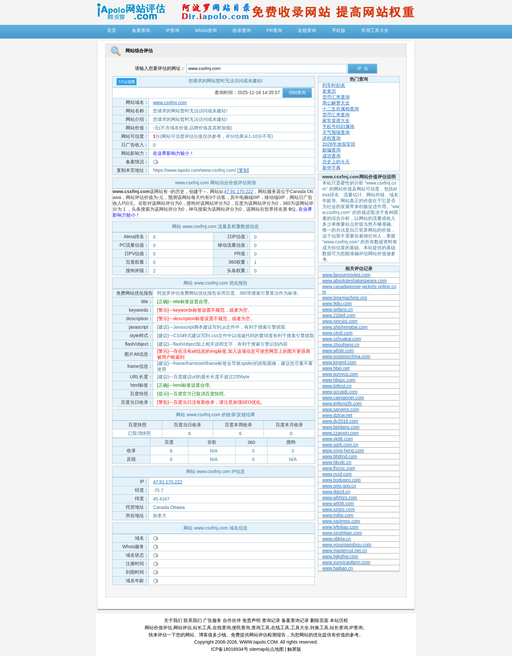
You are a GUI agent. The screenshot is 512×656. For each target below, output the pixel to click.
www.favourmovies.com (346, 274)
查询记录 (271, 620)
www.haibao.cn (337, 568)
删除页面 (319, 620)
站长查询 (339, 627)
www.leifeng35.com (342, 403)
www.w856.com (338, 503)
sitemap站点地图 (266, 649)
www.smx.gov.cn (339, 485)
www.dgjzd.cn (336, 491)
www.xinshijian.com (342, 532)
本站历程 (339, 620)
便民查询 (241, 627)
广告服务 (212, 620)
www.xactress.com (341, 521)
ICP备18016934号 (229, 649)
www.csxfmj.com (169, 102)
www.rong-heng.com (343, 450)
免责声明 (251, 620)
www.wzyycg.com (340, 374)
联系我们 (193, 620)
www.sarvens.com (340, 409)
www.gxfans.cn (337, 309)
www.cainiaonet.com (343, 397)
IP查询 (356, 627)
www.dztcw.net (337, 415)
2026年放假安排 (338, 144)
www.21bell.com (338, 315)
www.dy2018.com (340, 421)
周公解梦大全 (336, 103)
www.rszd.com (337, 474)
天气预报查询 (336, 132)
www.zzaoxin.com (340, 432)
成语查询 (331, 155)
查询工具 (260, 627)
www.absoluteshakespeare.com (354, 280)
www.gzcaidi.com (339, 391)
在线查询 (222, 627)
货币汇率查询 (336, 97)
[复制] (243, 170)
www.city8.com (337, 333)
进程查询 (331, 138)
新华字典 (331, 167)
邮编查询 (331, 150)
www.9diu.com (337, 303)
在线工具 (280, 627)
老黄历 (329, 91)
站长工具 (202, 627)
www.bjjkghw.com (340, 556)
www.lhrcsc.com (338, 468)
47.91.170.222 (238, 191)
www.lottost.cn (336, 385)
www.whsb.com (338, 350)
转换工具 (319, 627)
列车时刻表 (333, 85)
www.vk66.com (337, 438)
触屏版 (294, 649)
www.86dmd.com (339, 456)
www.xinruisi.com (339, 321)
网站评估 (182, 627)
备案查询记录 (295, 620)
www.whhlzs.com (339, 497)
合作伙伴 (232, 620)
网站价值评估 (158, 627)
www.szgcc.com (338, 509)
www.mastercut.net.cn (344, 550)
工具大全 (300, 627)
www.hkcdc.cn (336, 462)
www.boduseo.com (341, 480)
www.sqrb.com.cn (340, 444)
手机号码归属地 (338, 126)
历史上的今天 (336, 161)
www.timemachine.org (344, 297)
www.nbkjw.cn (336, 538)
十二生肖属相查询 (340, 108)
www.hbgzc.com (338, 380)
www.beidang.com (341, 427)
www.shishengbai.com (345, 327)
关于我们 (173, 620)
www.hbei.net (335, 368)
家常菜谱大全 (336, 120)
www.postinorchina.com (346, 356)
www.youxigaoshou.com (346, 544)
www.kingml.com (339, 362)
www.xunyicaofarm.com (346, 562)
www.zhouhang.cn (341, 344)
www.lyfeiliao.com (340, 527)
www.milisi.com (337, 515)
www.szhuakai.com (341, 338)
